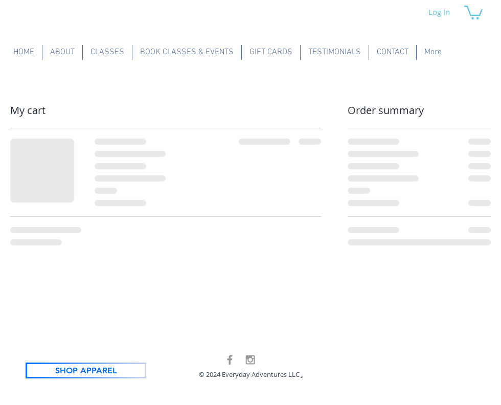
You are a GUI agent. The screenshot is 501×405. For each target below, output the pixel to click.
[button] (473, 11)
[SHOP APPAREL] (86, 370)
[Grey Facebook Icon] (229, 359)
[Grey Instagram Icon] (250, 359)
